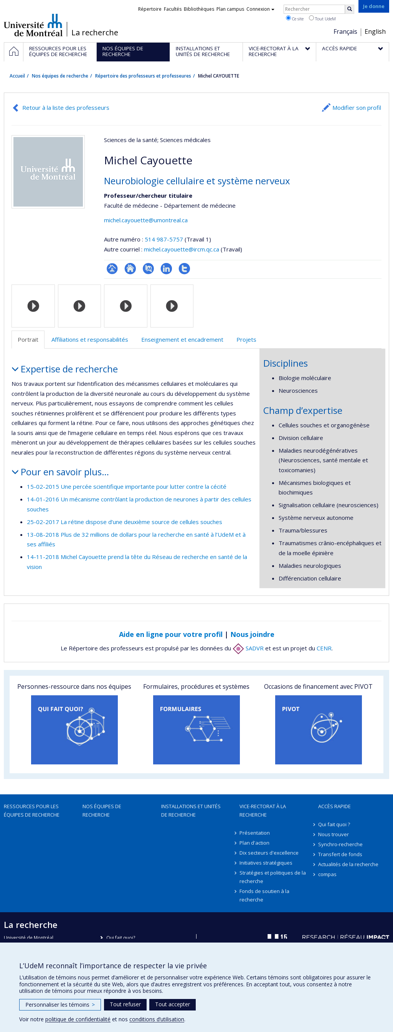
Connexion (260, 9)
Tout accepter (172, 1004)
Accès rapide (334, 806)
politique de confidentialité (78, 1019)
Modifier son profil (356, 107)
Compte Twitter (184, 269)
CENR (324, 648)
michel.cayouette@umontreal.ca (146, 220)
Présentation (254, 832)
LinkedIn (166, 269)
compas (327, 874)
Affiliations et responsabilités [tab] (89, 339)
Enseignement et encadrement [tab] (182, 339)
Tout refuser (125, 1004)
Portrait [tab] (28, 339)
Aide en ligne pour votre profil (171, 634)
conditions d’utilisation (156, 1019)
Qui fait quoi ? (334, 824)
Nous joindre (252, 634)
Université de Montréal (33, 24)
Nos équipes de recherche (60, 76)
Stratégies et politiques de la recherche (272, 877)
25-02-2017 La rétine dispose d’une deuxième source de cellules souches (124, 522)
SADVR (248, 648)
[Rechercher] (349, 9)
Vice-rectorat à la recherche (262, 810)
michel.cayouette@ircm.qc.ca (181, 249)
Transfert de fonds (340, 854)
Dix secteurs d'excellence (269, 852)
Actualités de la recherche (348, 864)
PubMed (148, 269)
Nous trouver (333, 834)
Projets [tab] (246, 339)
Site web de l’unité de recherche (130, 269)
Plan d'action (254, 842)
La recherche (94, 32)
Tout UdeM (322, 18)
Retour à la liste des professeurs (65, 107)
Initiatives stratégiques (265, 862)
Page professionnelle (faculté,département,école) (112, 269)
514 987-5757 (165, 239)
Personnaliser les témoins (60, 1004)
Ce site (295, 18)
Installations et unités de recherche (191, 810)
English (375, 31)
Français (345, 31)
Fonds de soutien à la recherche (264, 895)
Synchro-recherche (340, 844)
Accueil (17, 76)
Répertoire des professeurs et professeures (143, 76)
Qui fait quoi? (120, 937)
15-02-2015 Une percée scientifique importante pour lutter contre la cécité (126, 486)
